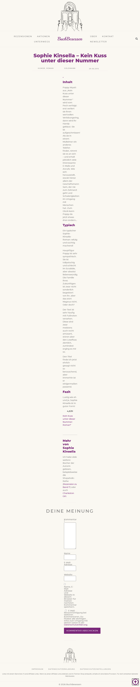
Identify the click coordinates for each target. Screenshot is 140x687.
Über (93, 36)
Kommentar (70, 521)
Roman (50, 68)
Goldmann (70, 68)
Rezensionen (23, 36)
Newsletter (98, 42)
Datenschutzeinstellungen (95, 669)
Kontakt (108, 36)
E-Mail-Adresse (68, 564)
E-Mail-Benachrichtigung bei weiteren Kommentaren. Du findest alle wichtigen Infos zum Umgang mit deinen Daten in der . (76, 618)
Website (68, 575)
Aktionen (43, 36)
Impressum (37, 669)
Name (67, 553)
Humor (41, 68)
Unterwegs (42, 42)
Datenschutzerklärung (75, 625)
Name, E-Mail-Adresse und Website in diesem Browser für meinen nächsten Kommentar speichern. (70, 597)
